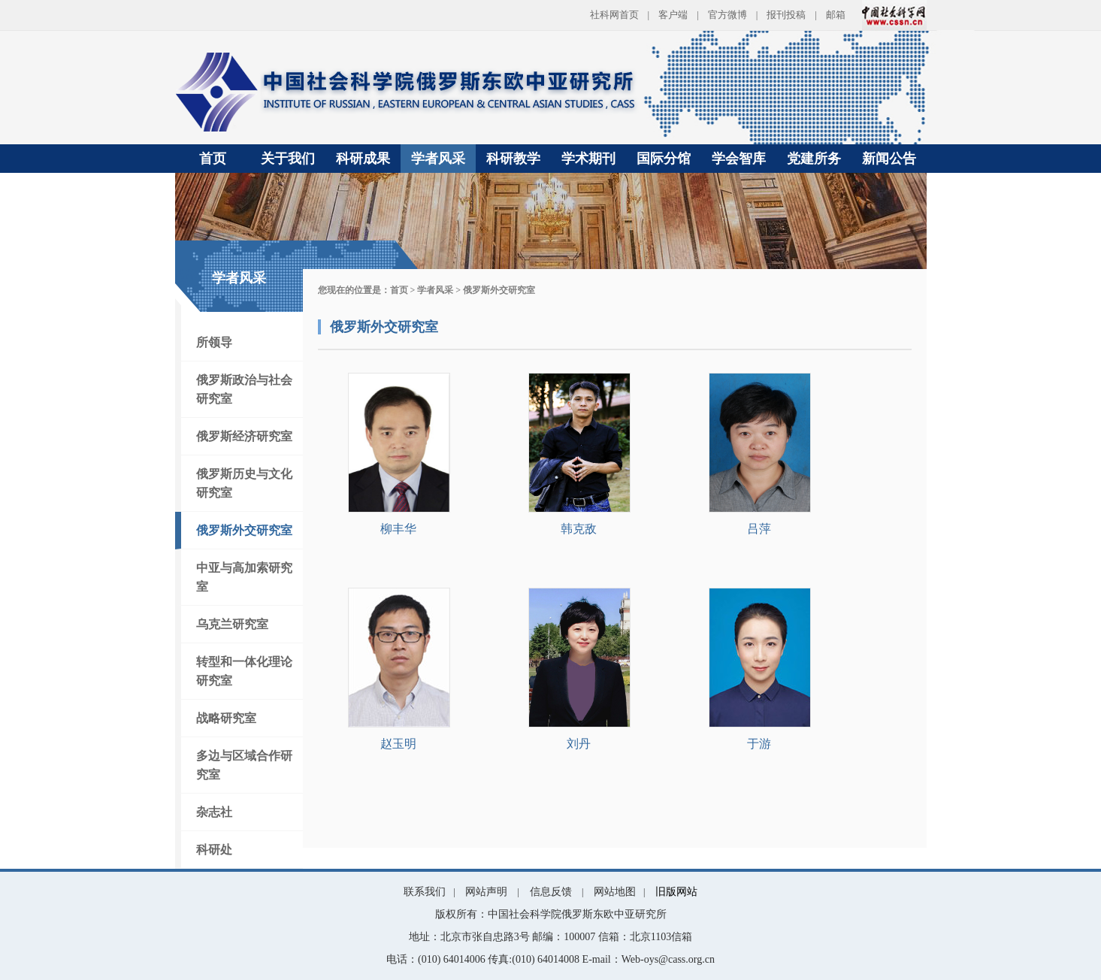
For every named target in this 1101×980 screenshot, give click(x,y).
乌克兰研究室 (232, 624)
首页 (212, 158)
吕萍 (759, 528)
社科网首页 (614, 14)
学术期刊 (588, 158)
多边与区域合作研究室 (244, 765)
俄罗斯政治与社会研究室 (244, 389)
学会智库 (739, 158)
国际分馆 (664, 158)
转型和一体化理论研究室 (244, 671)
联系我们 (425, 891)
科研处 (214, 849)
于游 (759, 743)
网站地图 (615, 891)
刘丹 (579, 743)
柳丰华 (398, 528)
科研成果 (363, 158)
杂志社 (214, 812)
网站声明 (486, 891)
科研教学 (513, 158)
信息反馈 (551, 891)
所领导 (214, 342)
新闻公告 (889, 158)
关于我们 (288, 158)
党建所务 (814, 158)
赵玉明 (398, 743)
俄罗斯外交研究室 (244, 530)
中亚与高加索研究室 (244, 577)
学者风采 (438, 158)
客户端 (673, 14)
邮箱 (835, 14)
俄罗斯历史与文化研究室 (244, 483)
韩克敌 (579, 528)
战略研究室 (226, 718)
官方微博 (727, 14)
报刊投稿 (786, 14)
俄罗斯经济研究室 (244, 436)
